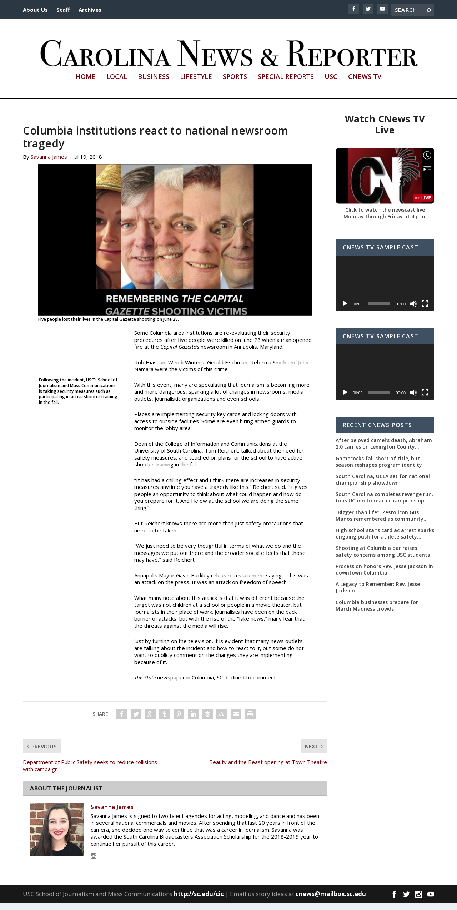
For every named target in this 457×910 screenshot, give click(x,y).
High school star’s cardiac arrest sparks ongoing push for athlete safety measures (385, 540)
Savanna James (49, 163)
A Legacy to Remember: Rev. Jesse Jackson (378, 594)
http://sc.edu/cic (199, 900)
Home (86, 83)
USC (331, 83)
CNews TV (364, 83)
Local (116, 83)
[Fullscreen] (424, 310)
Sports (235, 83)
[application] (385, 290)
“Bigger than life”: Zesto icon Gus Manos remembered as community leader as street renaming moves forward (379, 522)
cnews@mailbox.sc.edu (331, 900)
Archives (90, 9)
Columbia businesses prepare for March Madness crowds (377, 612)
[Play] (344, 310)
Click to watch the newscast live (385, 216)
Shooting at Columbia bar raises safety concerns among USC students (383, 558)
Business (153, 83)
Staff (63, 9)
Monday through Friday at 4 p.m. (385, 223)
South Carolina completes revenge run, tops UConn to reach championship (384, 504)
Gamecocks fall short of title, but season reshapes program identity (379, 468)
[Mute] (413, 310)
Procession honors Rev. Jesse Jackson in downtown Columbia (384, 576)
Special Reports (286, 83)
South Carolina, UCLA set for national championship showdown (383, 486)
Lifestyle (196, 83)
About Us (35, 9)
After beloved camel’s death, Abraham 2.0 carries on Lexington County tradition (384, 450)
